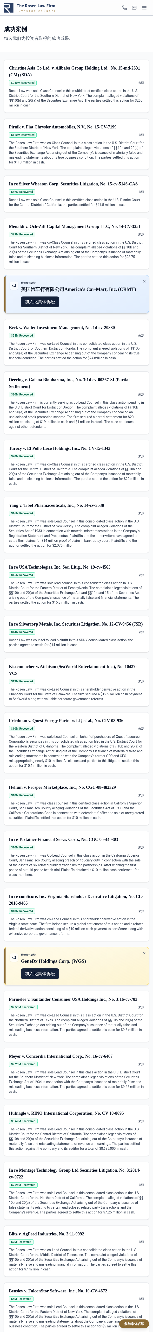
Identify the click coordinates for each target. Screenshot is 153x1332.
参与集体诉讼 (134, 1324)
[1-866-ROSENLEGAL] (124, 7)
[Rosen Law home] (29, 8)
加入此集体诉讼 (40, 301)
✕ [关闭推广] (144, 281)
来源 (141, 83)
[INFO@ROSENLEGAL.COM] (134, 7)
